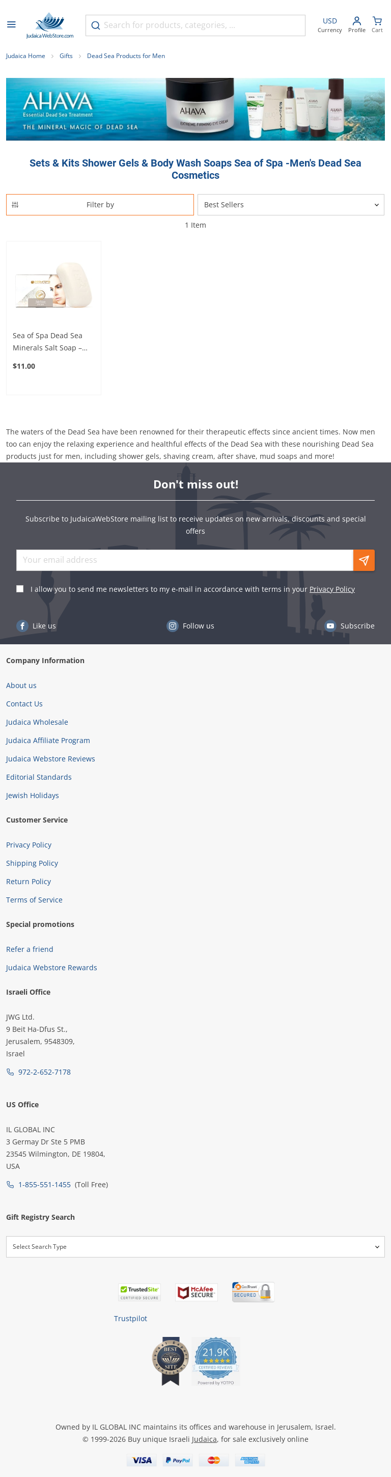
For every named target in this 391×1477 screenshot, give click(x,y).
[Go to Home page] (49, 25)
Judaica (204, 1439)
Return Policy (28, 881)
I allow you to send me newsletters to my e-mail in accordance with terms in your (193, 589)
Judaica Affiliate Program (48, 740)
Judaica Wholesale (37, 722)
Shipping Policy (32, 863)
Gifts (66, 55)
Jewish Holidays (32, 795)
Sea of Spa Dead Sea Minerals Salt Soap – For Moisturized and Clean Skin (47, 342)
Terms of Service (34, 900)
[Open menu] (11, 25)
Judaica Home (25, 55)
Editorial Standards (39, 777)
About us (21, 685)
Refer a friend (29, 949)
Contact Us (24, 703)
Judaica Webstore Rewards (51, 967)
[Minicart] (377, 25)
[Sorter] (291, 204)
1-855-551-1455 (44, 1184)
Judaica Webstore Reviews (50, 758)
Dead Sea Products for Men (126, 55)
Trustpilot (130, 1318)
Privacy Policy (332, 589)
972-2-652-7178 (44, 1072)
